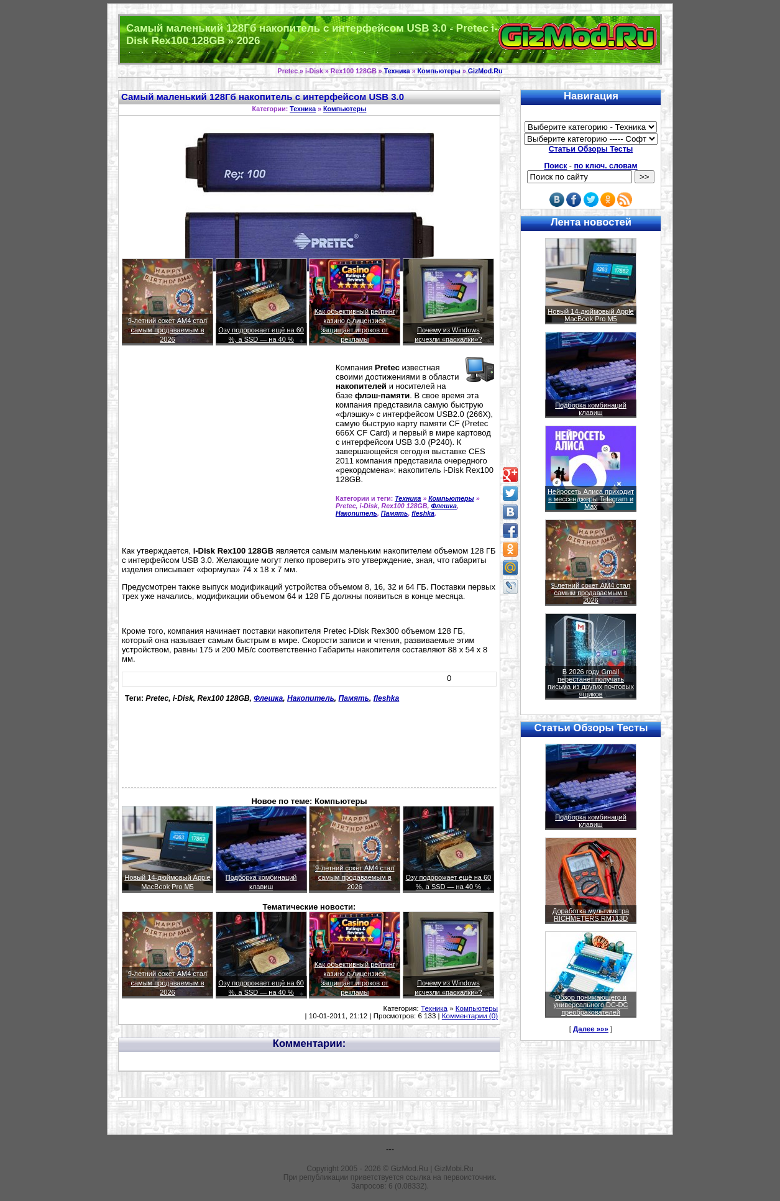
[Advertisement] (226, 451)
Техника (397, 71)
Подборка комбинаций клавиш (590, 408)
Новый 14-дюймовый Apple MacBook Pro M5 (591, 315)
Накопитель (356, 513)
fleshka (422, 513)
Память (394, 513)
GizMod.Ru (485, 71)
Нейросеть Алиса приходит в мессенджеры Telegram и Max (591, 499)
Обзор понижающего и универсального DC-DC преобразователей (590, 1004)
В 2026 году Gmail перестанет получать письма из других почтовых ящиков (591, 683)
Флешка (444, 505)
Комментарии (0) (470, 1016)
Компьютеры (439, 71)
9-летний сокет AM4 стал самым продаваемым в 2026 (168, 330)
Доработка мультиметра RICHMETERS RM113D (591, 914)
